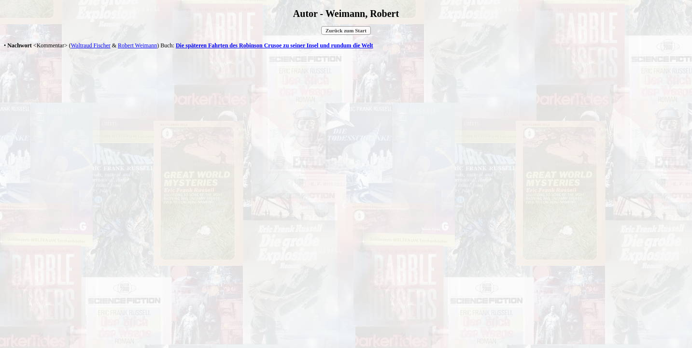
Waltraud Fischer (91, 45)
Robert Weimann (137, 45)
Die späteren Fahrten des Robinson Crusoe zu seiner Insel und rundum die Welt (274, 45)
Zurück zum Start (346, 30)
